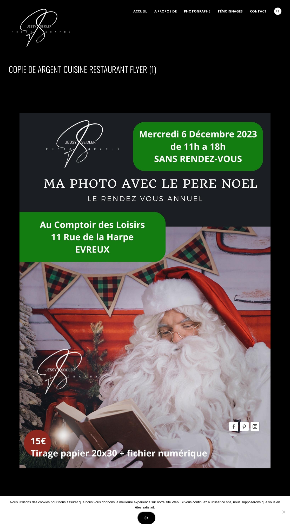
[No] (283, 511)
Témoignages (230, 11)
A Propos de (165, 11)
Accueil (140, 11)
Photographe (197, 11)
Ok (146, 517)
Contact (258, 11)
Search (277, 11)
